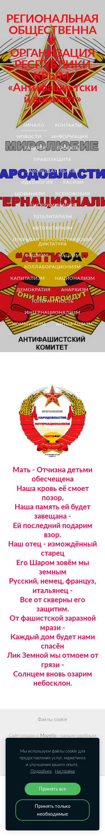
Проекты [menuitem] (68, 148)
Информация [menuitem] (70, 136)
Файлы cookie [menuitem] (52, 719)
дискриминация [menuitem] (52, 205)
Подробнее (41, 771)
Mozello (48, 735)
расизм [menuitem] (73, 182)
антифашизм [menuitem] (74, 324)
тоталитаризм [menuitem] (52, 216)
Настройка (65, 771)
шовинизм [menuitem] (30, 194)
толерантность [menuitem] (52, 301)
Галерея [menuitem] (35, 148)
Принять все (52, 789)
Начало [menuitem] (34, 125)
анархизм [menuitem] (74, 289)
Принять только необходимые (53, 810)
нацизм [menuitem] (69, 255)
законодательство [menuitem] (52, 171)
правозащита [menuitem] (52, 159)
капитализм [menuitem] (27, 278)
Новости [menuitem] (29, 136)
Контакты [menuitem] (68, 125)
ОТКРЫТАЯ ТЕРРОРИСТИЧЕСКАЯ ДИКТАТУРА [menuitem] (52, 241)
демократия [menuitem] (34, 289)
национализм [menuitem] (75, 278)
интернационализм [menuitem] (52, 312)
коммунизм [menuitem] (29, 324)
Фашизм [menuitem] (36, 255)
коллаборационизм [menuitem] (52, 267)
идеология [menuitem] (37, 182)
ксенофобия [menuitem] (72, 194)
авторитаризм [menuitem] (52, 228)
